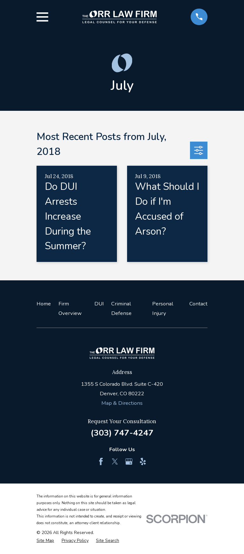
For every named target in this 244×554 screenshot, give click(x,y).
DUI (99, 303)
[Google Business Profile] (128, 461)
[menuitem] (45, 540)
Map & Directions (122, 403)
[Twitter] (115, 461)
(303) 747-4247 (122, 432)
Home (44, 303)
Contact (198, 303)
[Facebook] (101, 461)
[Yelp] (142, 461)
